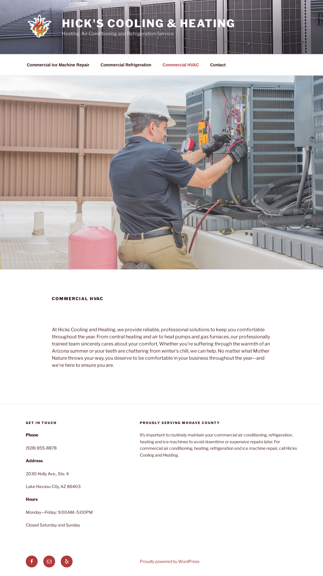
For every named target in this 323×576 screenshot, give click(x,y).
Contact (218, 65)
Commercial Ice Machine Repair (58, 65)
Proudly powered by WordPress (169, 561)
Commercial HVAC (181, 65)
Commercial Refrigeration (125, 65)
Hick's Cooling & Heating (148, 23)
